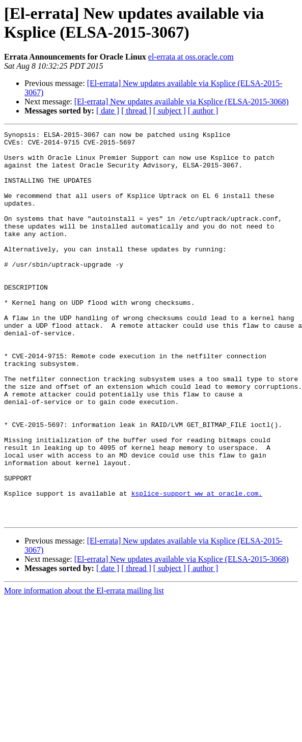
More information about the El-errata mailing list (84, 668)
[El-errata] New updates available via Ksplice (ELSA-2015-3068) (181, 101)
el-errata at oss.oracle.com (191, 56)
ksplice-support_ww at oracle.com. (196, 566)
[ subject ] (169, 110)
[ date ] (107, 110)
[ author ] (203, 110)
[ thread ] (136, 110)
